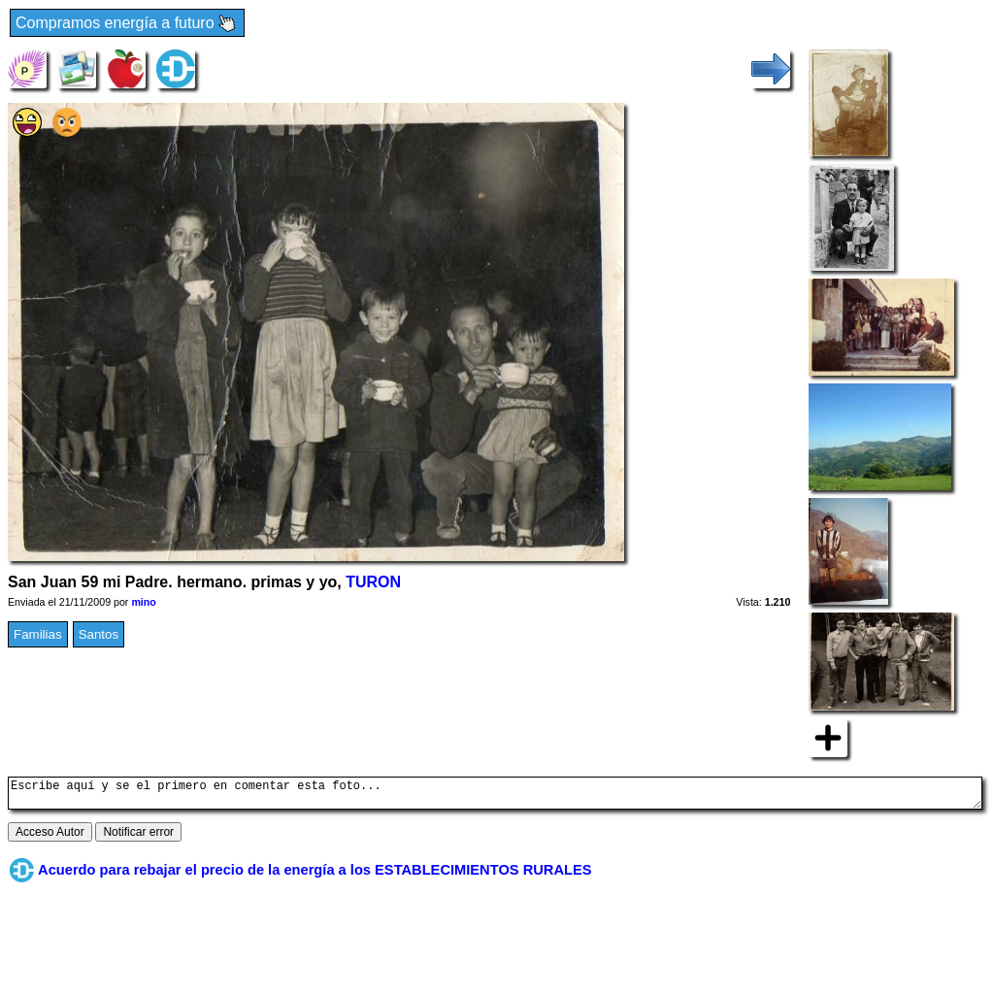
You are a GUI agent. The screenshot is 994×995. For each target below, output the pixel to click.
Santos (99, 634)
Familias (38, 634)
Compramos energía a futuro (127, 24)
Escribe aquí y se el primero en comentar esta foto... (495, 796)
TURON (373, 582)
